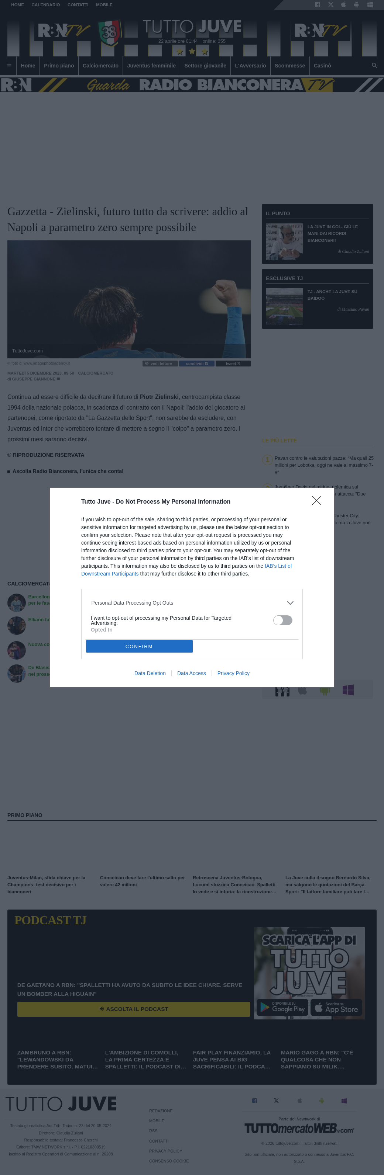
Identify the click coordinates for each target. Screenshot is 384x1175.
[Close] (319, 503)
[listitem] (192, 603)
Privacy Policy (233, 673)
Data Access (191, 673)
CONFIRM (139, 646)
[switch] (282, 620)
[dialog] (192, 587)
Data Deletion (150, 673)
